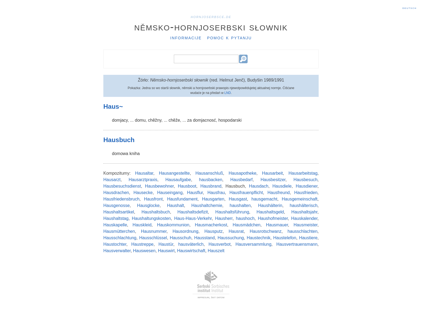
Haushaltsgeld (270, 212)
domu (140, 120)
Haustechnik (258, 237)
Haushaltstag (115, 218)
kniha (134, 153)
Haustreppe (142, 244)
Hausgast (238, 199)
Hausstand (204, 237)
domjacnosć (204, 120)
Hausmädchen (247, 225)
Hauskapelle (115, 225)
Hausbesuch (306, 179)
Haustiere (308, 237)
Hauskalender (304, 218)
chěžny (154, 120)
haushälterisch (303, 205)
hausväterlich (190, 244)
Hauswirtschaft (191, 250)
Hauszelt (216, 250)
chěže (174, 120)
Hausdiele (281, 186)
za (189, 120)
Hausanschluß (209, 173)
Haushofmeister (273, 218)
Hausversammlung (253, 244)
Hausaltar (144, 173)
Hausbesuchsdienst (122, 186)
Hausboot (187, 186)
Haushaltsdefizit (192, 212)
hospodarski (229, 120)
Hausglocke (148, 205)
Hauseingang (169, 192)
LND (227, 93)
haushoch (245, 218)
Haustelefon (284, 237)
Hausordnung (185, 231)
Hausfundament (182, 199)
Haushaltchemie (206, 205)
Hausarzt (112, 179)
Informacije (186, 37)
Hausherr (224, 218)
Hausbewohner (159, 186)
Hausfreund (279, 192)
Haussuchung (230, 237)
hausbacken (210, 179)
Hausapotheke (242, 173)
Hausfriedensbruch (121, 199)
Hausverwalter (117, 250)
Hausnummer (154, 231)
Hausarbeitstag (303, 173)
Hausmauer (277, 225)
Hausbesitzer (273, 179)
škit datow (217, 297)
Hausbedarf (241, 179)
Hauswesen (144, 250)
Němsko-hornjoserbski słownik (211, 27)
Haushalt (175, 205)
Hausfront (153, 199)
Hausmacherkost (211, 225)
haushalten (240, 205)
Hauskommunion (173, 225)
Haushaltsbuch (156, 212)
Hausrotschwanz (266, 231)
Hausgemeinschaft (300, 199)
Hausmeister (306, 225)
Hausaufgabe (178, 179)
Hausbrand (210, 186)
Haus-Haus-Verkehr (193, 218)
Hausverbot (220, 244)
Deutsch (409, 8)
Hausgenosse (116, 205)
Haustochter (114, 244)
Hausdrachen (116, 192)
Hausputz (214, 231)
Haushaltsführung (232, 212)
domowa (120, 153)
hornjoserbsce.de (211, 16)
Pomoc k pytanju (229, 37)
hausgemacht (264, 199)
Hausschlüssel (153, 237)
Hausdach (258, 186)
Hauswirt (166, 250)
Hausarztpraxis (143, 179)
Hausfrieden (305, 192)
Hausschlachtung (119, 237)
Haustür (166, 244)
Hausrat (236, 231)
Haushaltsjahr (304, 212)
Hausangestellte (174, 173)
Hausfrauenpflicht (246, 192)
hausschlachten (302, 231)
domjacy (120, 120)
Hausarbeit (272, 173)
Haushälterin (270, 205)
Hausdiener (307, 186)
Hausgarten (213, 199)
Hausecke (143, 192)
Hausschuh (180, 237)
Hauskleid (142, 225)
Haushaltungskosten (151, 218)
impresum (203, 297)
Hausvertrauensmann (297, 244)
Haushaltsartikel (118, 212)
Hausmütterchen (119, 231)
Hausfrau (216, 192)
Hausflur (195, 192)
